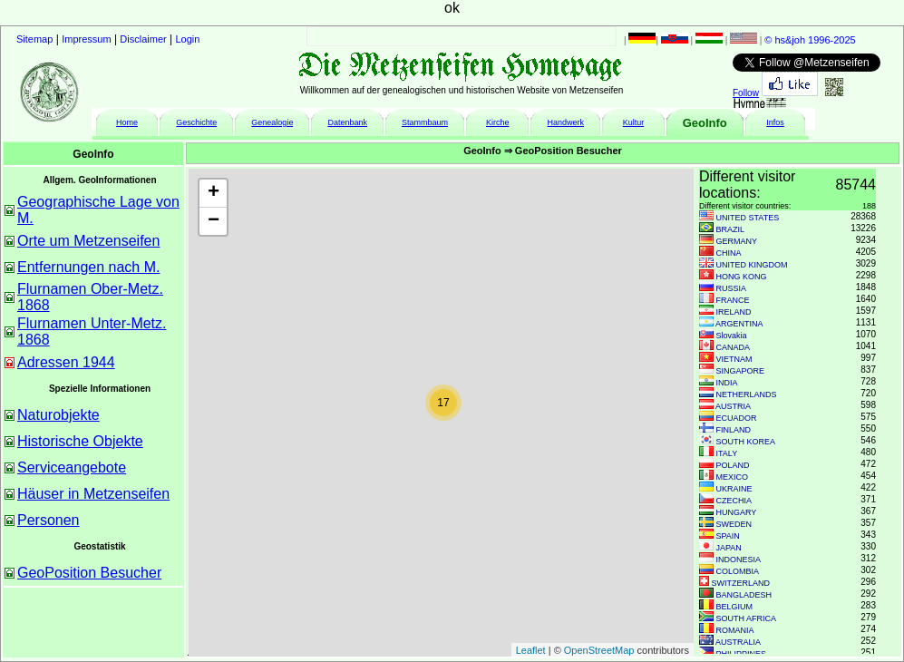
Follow (746, 93)
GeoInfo (705, 123)
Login (188, 39)
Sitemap (34, 39)
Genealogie (272, 122)
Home (127, 122)
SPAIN (728, 535)
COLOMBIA (738, 571)
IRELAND (734, 311)
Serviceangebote (71, 467)
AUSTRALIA (738, 642)
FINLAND (734, 429)
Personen (48, 520)
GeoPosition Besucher (89, 572)
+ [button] (213, 193)
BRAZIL (730, 229)
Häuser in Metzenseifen (93, 493)
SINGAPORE (740, 370)
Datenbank (347, 122)
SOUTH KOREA (746, 441)
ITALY (727, 453)
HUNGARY (736, 512)
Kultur (634, 122)
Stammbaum (425, 122)
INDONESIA (739, 559)
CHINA (729, 253)
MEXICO (732, 477)
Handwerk (566, 122)
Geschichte (196, 122)
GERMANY (737, 241)
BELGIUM (734, 606)
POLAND (733, 465)
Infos (775, 122)
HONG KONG (741, 276)
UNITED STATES (748, 217)
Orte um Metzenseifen (88, 240)
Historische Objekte (80, 441)
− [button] (213, 221)
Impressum (86, 39)
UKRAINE (734, 488)
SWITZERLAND (741, 583)
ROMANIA (735, 630)
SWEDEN (734, 524)
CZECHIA (734, 500)
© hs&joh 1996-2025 (809, 39)
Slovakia (731, 335)
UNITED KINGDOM (752, 264)
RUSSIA (731, 288)
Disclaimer (143, 39)
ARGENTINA (739, 323)
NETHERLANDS (746, 394)
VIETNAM (734, 359)
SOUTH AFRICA (746, 618)
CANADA (733, 347)
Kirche (498, 122)
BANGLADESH (744, 594)
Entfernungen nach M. (88, 267)
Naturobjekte (58, 415)
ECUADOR (736, 418)
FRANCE (733, 300)
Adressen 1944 (66, 362)
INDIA (727, 382)
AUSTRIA (733, 406)
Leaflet (531, 650)
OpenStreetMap (599, 650)
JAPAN (729, 547)
